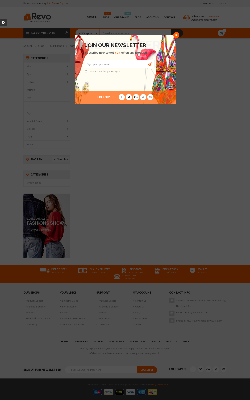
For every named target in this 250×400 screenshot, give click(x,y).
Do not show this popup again (104, 71)
